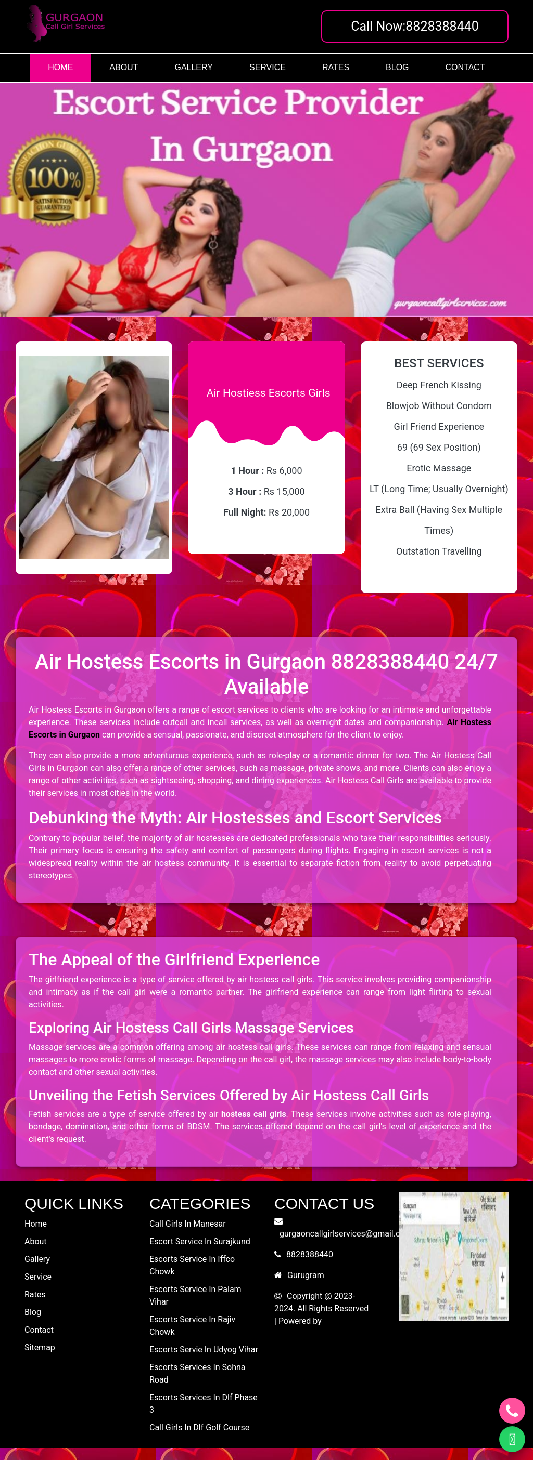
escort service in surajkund (199, 1241)
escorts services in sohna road (197, 1373)
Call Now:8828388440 (415, 26)
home (60, 67)
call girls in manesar (187, 1224)
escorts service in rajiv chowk (192, 1325)
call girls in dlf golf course (199, 1427)
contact (465, 67)
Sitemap (39, 1347)
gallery (193, 67)
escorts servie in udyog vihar (203, 1349)
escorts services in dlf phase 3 (203, 1403)
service (267, 67)
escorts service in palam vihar (195, 1295)
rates (335, 67)
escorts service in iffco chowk (192, 1265)
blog (397, 67)
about (123, 67)
